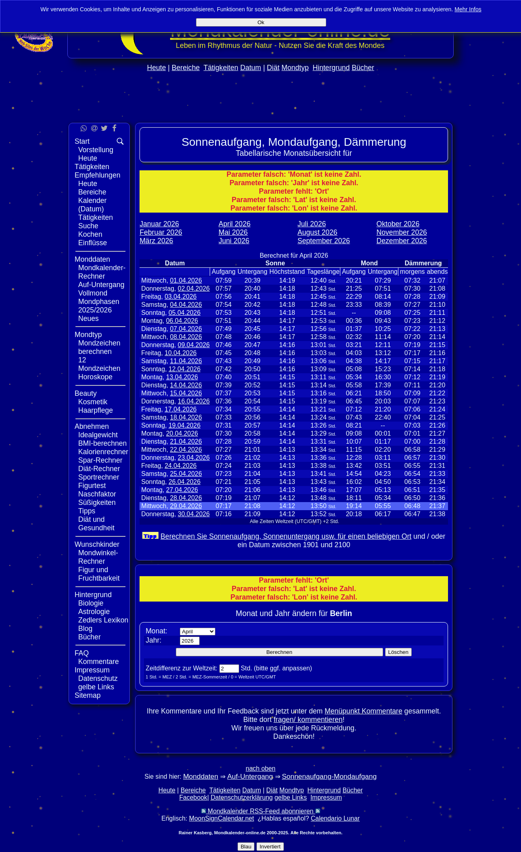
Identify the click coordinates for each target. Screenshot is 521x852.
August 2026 (318, 232)
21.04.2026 (186, 441)
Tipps (86, 511)
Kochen (90, 234)
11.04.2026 (186, 361)
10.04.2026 (180, 352)
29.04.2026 (186, 506)
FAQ (82, 653)
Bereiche (186, 68)
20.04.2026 (182, 433)
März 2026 (156, 241)
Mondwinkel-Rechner (98, 557)
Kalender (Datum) (92, 204)
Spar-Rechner (100, 460)
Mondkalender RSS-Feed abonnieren (260, 811)
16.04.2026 (194, 401)
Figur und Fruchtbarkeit (99, 574)
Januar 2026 (159, 224)
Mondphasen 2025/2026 (98, 306)
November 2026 (402, 232)
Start (82, 141)
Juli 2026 (312, 224)
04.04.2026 (186, 304)
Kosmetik (92, 402)
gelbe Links (96, 687)
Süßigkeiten (97, 502)
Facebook (193, 797)
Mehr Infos (467, 9)
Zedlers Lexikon (103, 620)
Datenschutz (98, 678)
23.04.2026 (194, 457)
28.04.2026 (186, 497)
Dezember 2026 (402, 241)
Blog (85, 629)
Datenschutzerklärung (241, 797)
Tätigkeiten (221, 68)
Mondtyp (294, 68)
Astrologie (94, 612)
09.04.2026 (194, 344)
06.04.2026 (182, 320)
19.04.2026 (184, 425)
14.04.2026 (186, 385)
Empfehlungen (97, 175)
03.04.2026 (180, 296)
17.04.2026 (180, 409)
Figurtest (92, 486)
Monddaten (92, 259)
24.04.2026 (180, 465)
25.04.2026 (186, 473)
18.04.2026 (186, 417)
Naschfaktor (97, 494)
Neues (88, 318)
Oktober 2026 (398, 224)
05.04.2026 (184, 312)
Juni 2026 (234, 241)
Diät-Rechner (99, 469)
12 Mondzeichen (99, 364)
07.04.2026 (186, 328)
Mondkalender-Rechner (101, 272)
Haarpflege (95, 410)
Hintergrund (331, 68)
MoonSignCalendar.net (221, 818)
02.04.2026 (194, 288)
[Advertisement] (487, 241)
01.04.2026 (186, 280)
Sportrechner (98, 477)
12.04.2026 (184, 369)
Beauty (86, 393)
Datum (250, 68)
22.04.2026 (186, 449)
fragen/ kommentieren (307, 720)
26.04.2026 (184, 481)
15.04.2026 (186, 393)
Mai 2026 (233, 232)
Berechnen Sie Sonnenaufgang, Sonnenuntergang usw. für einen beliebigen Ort (285, 536)
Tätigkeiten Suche (95, 221)
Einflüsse (92, 243)
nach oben (260, 768)
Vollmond (92, 293)
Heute (156, 68)
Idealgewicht (98, 435)
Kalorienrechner (103, 452)
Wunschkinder (97, 544)
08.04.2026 (186, 336)
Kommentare (98, 662)
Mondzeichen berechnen (99, 347)
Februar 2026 (161, 232)
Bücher (363, 68)
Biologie (91, 603)
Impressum (92, 670)
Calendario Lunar (335, 818)
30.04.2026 (194, 514)
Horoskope (95, 377)
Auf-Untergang (101, 285)
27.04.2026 (182, 489)
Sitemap (88, 695)
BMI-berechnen (102, 443)
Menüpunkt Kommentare (363, 711)
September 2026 (324, 241)
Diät (273, 68)
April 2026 (234, 224)
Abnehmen (92, 426)
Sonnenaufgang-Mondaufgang (329, 776)
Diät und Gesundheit (96, 523)
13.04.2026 (182, 377)
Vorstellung (95, 150)
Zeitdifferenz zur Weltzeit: (181, 668)
